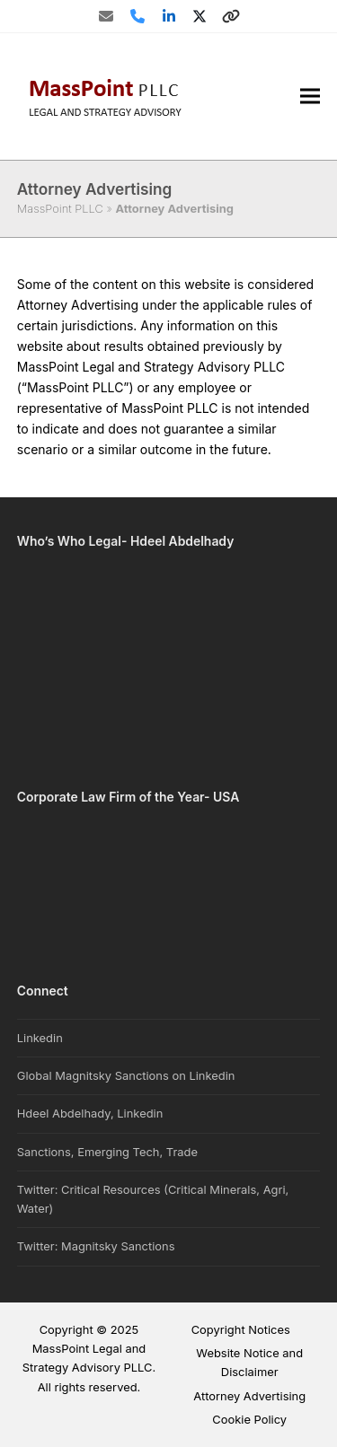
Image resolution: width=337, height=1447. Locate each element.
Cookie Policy (249, 1419)
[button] (310, 96)
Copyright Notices (240, 1329)
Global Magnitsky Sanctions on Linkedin (126, 1075)
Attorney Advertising (249, 1396)
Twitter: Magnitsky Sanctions (96, 1246)
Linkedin (40, 1037)
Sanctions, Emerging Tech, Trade (107, 1151)
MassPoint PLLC (60, 208)
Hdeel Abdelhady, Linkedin (90, 1113)
